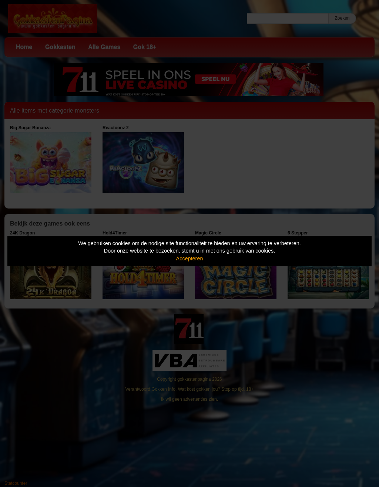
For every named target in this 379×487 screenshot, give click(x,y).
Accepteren (189, 258)
